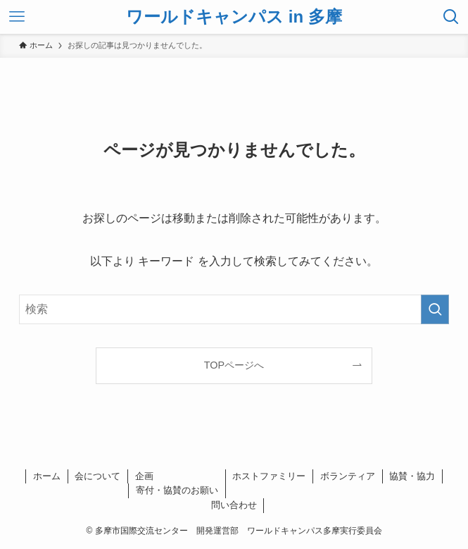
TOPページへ (234, 365)
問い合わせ (234, 505)
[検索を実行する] (435, 309)
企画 (144, 476)
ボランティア (347, 476)
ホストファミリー (268, 476)
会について (97, 476)
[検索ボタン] (451, 17)
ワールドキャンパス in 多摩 (234, 16)
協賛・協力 (412, 476)
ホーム (47, 476)
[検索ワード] (234, 309)
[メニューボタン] (17, 17)
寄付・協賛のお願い (177, 490)
